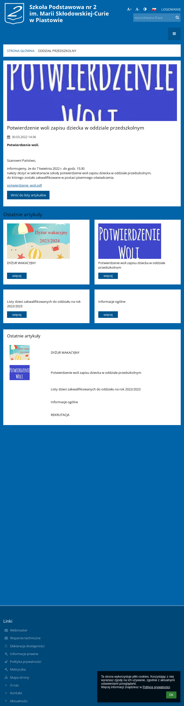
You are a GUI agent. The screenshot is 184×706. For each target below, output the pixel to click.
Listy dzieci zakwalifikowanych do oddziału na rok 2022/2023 (44, 303)
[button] (154, 9)
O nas (14, 685)
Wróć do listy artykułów (28, 195)
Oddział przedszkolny (57, 50)
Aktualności (18, 701)
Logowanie (171, 9)
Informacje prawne (24, 654)
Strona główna (20, 50)
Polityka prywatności (25, 661)
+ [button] (129, 9)
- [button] (137, 9)
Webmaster (18, 630)
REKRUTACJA (60, 415)
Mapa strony (19, 677)
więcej (16, 275)
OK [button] (171, 695)
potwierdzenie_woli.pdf (24, 185)
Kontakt (16, 693)
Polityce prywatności (156, 687)
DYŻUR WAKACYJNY (21, 263)
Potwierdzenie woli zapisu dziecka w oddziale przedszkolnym (131, 265)
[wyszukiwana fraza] (157, 17)
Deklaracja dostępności (27, 646)
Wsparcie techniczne (25, 638)
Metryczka (18, 669)
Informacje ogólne (111, 301)
